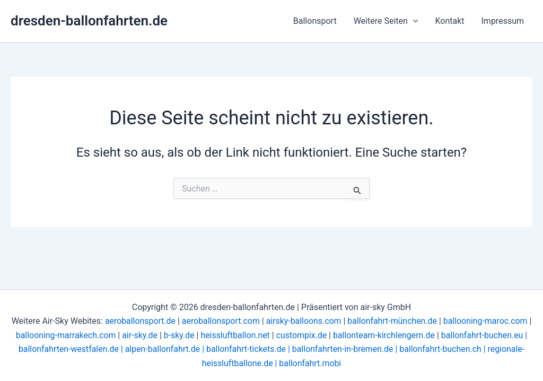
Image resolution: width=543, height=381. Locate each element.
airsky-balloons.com (303, 321)
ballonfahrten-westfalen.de (67, 349)
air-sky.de (138, 335)
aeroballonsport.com (220, 321)
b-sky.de (178, 335)
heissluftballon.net (234, 335)
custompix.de (301, 335)
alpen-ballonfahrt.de (162, 349)
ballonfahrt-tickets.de (246, 349)
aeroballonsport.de (138, 321)
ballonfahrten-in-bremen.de (343, 349)
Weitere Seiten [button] (386, 21)
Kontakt (449, 21)
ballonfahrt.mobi (310, 363)
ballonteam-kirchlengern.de (385, 335)
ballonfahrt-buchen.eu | (485, 335)
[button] (413, 21)
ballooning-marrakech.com (64, 335)
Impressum (502, 21)
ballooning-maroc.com (486, 321)
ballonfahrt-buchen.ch (441, 349)
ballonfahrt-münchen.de (393, 321)
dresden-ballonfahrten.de (89, 21)
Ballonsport (315, 21)
